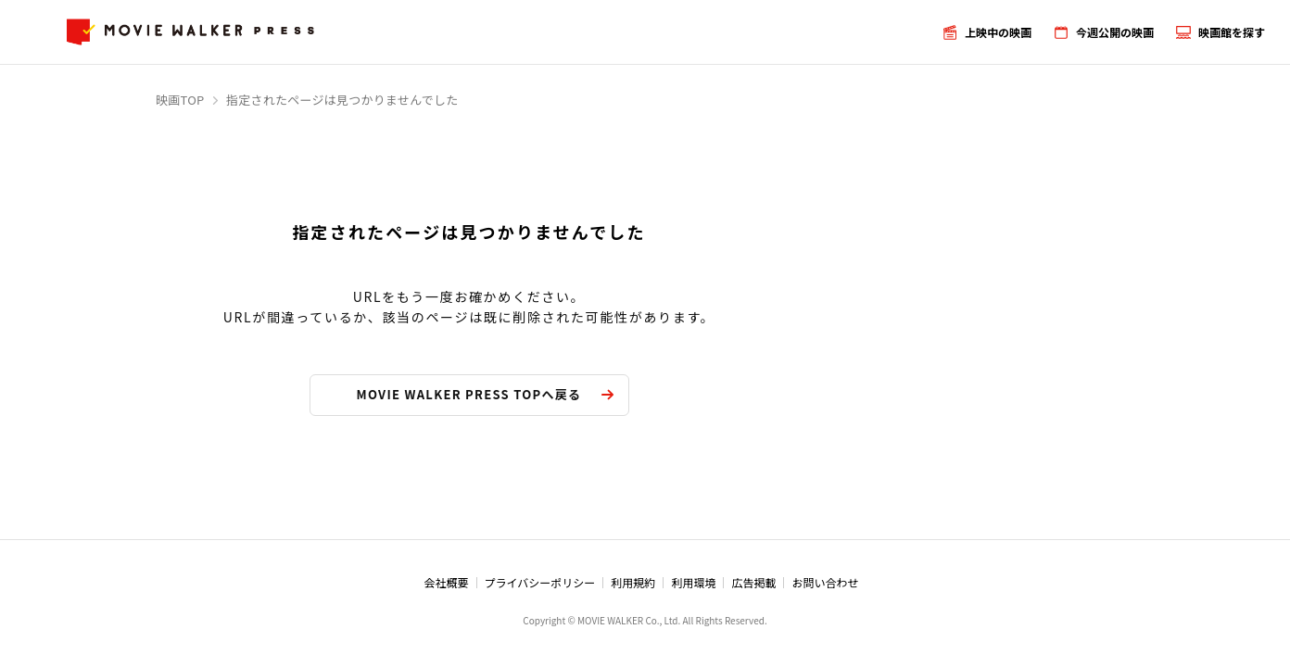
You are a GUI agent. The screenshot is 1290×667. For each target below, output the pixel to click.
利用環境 (693, 582)
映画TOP (180, 99)
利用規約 (633, 582)
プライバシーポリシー (540, 582)
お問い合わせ (824, 582)
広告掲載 (753, 582)
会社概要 (446, 582)
